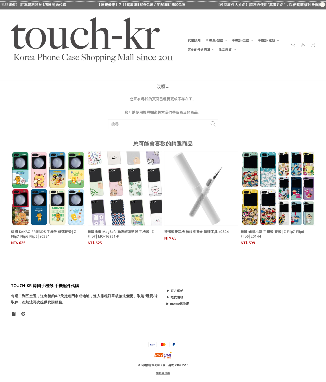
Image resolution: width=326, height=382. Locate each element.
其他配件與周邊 (199, 50)
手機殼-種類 (266, 40)
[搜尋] (213, 124)
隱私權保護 (163, 373)
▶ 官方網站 (175, 291)
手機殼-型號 (240, 40)
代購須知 (194, 40)
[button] (293, 45)
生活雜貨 (225, 50)
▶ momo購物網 (177, 303)
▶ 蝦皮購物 (175, 297)
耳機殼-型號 (214, 40)
